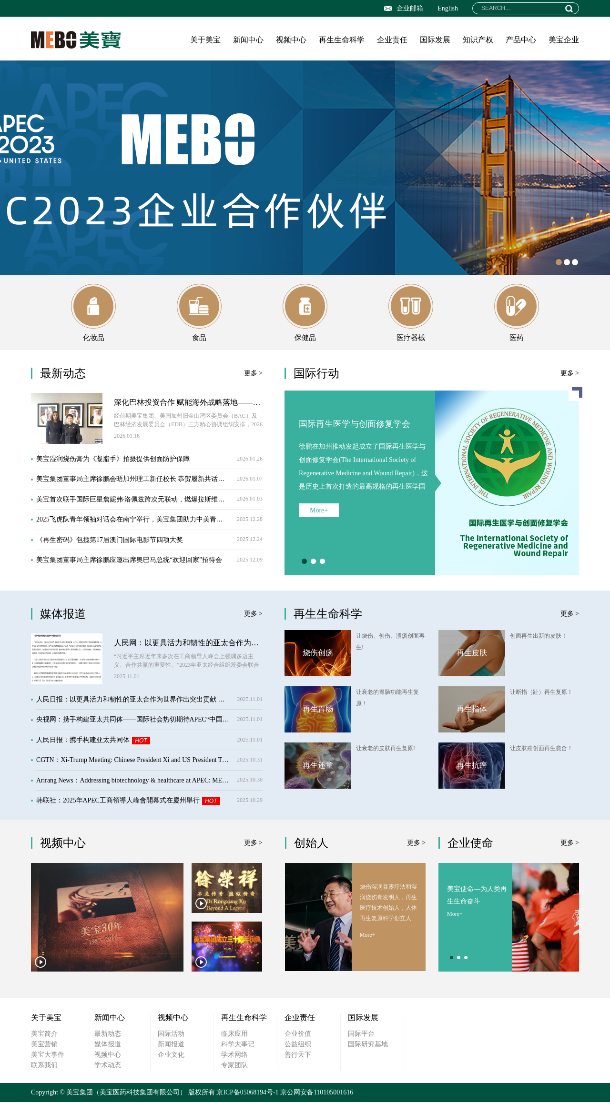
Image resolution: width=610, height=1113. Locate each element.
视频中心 (291, 40)
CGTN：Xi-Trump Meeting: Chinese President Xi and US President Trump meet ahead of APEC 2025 (149, 769)
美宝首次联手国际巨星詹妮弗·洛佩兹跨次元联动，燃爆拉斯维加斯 (149, 508)
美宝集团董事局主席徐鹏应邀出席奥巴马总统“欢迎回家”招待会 (149, 571)
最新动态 (107, 1044)
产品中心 (521, 40)
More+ (319, 517)
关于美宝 (205, 40)
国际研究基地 (368, 1055)
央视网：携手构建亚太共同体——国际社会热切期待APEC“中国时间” (149, 727)
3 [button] (575, 262)
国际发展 (435, 40)
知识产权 (478, 40)
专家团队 (234, 1076)
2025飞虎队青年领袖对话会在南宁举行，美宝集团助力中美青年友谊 (149, 529)
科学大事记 (237, 1055)
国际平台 (361, 1044)
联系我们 (44, 1076)
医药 (516, 317)
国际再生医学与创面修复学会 (354, 430)
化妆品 (93, 317)
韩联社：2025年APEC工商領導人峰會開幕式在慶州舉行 (149, 811)
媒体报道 (107, 1055)
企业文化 (171, 1065)
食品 (199, 317)
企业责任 (392, 40)
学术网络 (234, 1065)
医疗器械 (411, 317)
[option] (305, 167)
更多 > (253, 379)
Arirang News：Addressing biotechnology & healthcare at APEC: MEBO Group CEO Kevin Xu (149, 790)
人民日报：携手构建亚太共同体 (149, 748)
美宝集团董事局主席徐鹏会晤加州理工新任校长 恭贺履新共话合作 (149, 487)
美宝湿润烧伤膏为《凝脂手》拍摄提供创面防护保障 (149, 466)
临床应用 (234, 1044)
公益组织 (298, 1055)
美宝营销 (44, 1055)
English (447, 8)
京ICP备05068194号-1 (247, 1103)
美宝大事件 (47, 1065)
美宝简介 (44, 1044)
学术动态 (107, 1076)
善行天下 (298, 1065)
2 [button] (567, 262)
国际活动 (171, 1044)
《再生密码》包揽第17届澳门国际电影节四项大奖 (149, 550)
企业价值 (298, 1044)
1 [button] (559, 262)
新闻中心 (248, 40)
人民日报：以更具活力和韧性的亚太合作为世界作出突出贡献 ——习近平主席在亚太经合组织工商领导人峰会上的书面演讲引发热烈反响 (149, 706)
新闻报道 (171, 1055)
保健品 (305, 317)
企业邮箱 (403, 8)
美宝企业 (564, 40)
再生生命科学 (342, 40)
